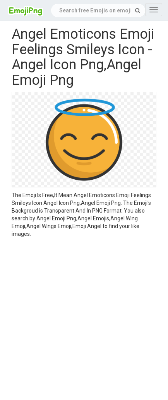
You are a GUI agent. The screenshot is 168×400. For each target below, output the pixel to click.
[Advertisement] (78, 320)
